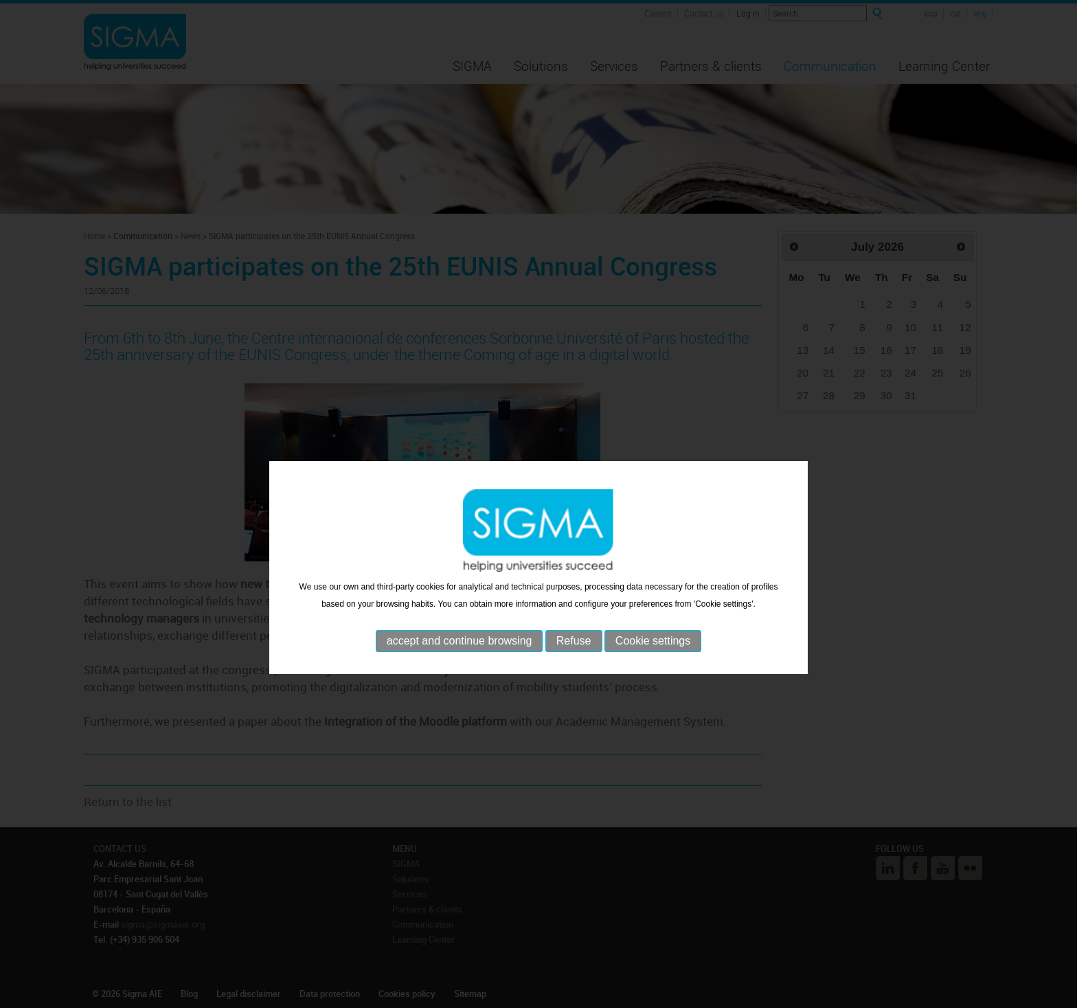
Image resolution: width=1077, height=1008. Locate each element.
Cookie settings (652, 665)
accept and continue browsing (459, 665)
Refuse (573, 665)
